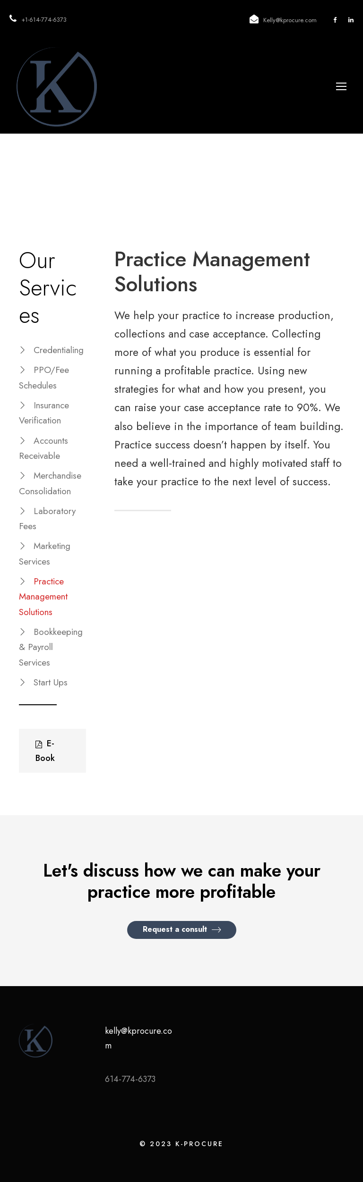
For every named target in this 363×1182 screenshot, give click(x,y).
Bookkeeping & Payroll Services (51, 647)
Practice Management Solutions (43, 596)
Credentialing (59, 350)
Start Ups (51, 682)
